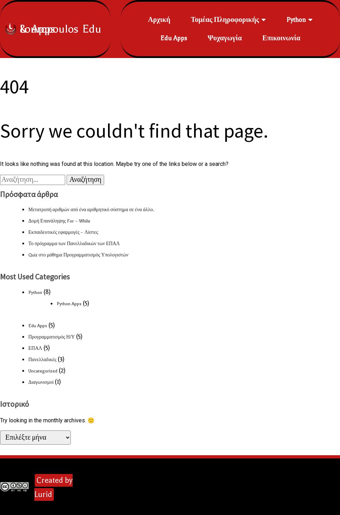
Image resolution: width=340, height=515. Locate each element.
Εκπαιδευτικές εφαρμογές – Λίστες (63, 232)
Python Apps (69, 303)
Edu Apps (37, 325)
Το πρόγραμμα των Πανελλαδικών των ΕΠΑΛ (74, 243)
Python (35, 292)
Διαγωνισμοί (40, 382)
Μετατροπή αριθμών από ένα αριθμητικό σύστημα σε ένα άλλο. (91, 209)
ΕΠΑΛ (35, 348)
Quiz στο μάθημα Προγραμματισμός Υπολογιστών (78, 255)
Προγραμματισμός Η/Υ (51, 337)
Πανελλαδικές (42, 359)
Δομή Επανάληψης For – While (59, 221)
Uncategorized (42, 371)
